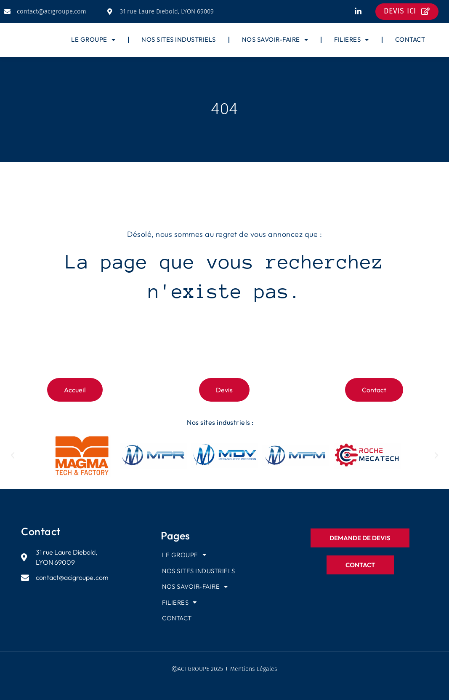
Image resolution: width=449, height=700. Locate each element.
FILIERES (351, 39)
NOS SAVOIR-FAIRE (275, 39)
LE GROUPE (93, 39)
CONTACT (410, 39)
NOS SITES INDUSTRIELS (178, 39)
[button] (12, 455)
